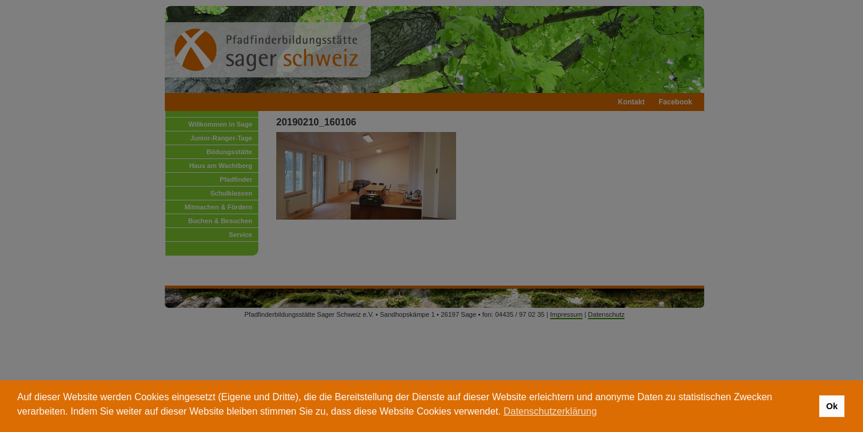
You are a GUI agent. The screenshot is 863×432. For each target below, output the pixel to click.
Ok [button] (831, 406)
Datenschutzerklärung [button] (550, 411)
